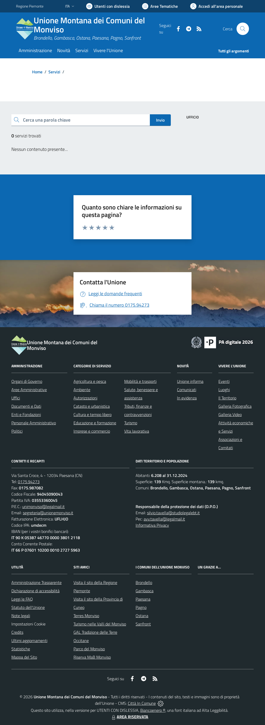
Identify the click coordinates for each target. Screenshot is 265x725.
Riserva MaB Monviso (92, 657)
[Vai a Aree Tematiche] (160, 6)
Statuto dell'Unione (28, 607)
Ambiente (81, 389)
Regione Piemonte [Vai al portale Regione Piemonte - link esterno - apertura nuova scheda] (29, 6)
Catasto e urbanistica (91, 406)
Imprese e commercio (91, 431)
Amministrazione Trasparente (36, 582)
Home (37, 72)
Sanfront (143, 624)
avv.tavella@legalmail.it (164, 519)
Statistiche (20, 649)
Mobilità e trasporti (140, 381)
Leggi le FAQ (22, 599)
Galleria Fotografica (235, 406)
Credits (17, 632)
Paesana (143, 599)
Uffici (15, 398)
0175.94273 (29, 481)
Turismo (130, 423)
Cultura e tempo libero (92, 414)
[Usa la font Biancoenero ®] (108, 6)
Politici (17, 431)
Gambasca (144, 591)
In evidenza (187, 398)
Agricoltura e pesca (89, 381)
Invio (160, 120)
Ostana (142, 616)
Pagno (141, 607)
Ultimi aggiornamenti (29, 640)
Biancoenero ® (152, 710)
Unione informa (190, 381)
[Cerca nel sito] (243, 29)
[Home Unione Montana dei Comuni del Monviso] (87, 28)
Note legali (20, 616)
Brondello (144, 582)
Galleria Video (230, 414)
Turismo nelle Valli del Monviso (99, 624)
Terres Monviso (86, 616)
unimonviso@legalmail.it (43, 506)
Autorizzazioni (85, 398)
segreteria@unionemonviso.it (48, 513)
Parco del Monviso (89, 649)
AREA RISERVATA (129, 717)
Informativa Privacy (152, 525)
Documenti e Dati (26, 406)
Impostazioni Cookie (28, 624)
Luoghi (224, 389)
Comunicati (186, 389)
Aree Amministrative (29, 389)
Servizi (54, 72)
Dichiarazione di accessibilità (35, 591)
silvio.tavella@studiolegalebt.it (173, 513)
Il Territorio (227, 398)
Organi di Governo (26, 381)
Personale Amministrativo (33, 423)
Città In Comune (142, 703)
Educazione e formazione (94, 423)
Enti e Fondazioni (26, 414)
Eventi (224, 381)
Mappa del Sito (24, 657)
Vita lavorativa (136, 431)
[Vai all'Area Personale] (216, 6)
